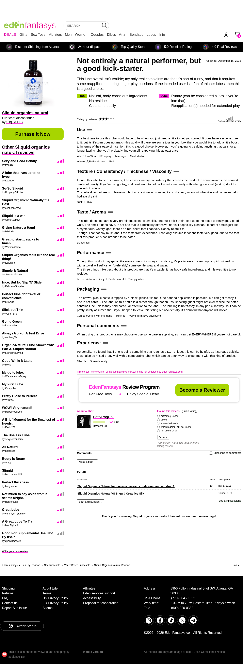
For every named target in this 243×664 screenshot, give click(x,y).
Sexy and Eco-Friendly (19, 161)
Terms (47, 593)
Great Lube (10, 509)
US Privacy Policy (55, 598)
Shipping (8, 588)
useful (164, 419)
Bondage (136, 35)
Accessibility (92, 598)
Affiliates (89, 588)
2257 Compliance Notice (209, 651)
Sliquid (7, 470)
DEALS (10, 35)
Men (68, 35)
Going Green (12, 321)
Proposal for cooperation (100, 603)
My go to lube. (13, 372)
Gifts (23, 35)
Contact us (9, 603)
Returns (7, 593)
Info (162, 35)
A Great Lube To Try (17, 521)
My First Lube (12, 384)
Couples (97, 35)
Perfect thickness (15, 482)
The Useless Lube (16, 435)
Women (81, 35)
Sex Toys (38, 35)
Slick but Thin (12, 310)
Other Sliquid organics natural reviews (26, 149)
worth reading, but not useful (176, 427)
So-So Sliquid (12, 188)
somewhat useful (170, 423)
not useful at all (169, 430)
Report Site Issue (14, 608)
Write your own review (15, 551)
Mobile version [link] (93, 651)
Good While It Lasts (17, 360)
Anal (122, 35)
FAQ (5, 598)
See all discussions (229, 500)
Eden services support (99, 593)
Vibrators (55, 35)
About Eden (51, 588)
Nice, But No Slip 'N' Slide (22, 282)
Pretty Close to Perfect (19, 396)
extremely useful (169, 416)
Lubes (151, 35)
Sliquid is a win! (14, 216)
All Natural (10, 447)
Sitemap (48, 608)
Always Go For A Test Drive (23, 333)
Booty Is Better (13, 458)
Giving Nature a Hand (18, 227)
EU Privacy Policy (55, 603)
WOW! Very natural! (17, 408)
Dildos (111, 35)
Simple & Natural (15, 270)
